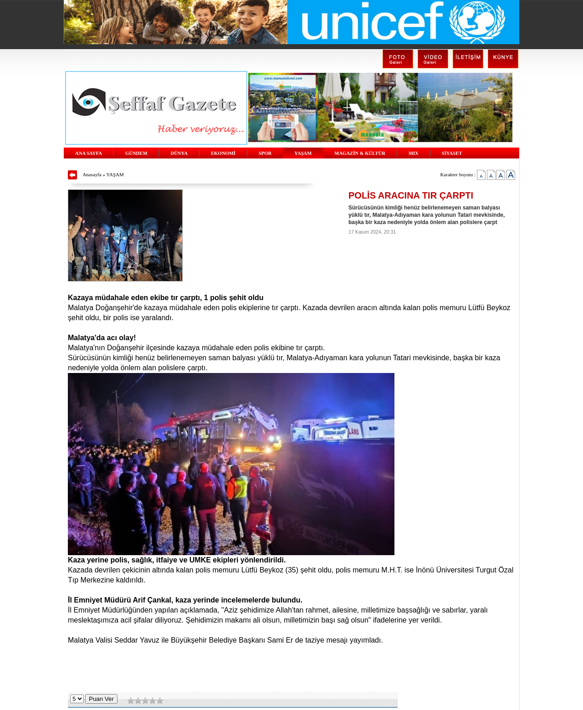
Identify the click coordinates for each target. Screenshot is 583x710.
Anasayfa (92, 174)
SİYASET (452, 153)
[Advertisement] (291, 669)
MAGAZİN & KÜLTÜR (359, 153)
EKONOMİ (223, 153)
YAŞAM (303, 153)
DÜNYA (179, 153)
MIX (414, 153)
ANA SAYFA (88, 153)
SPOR (265, 153)
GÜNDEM (136, 153)
